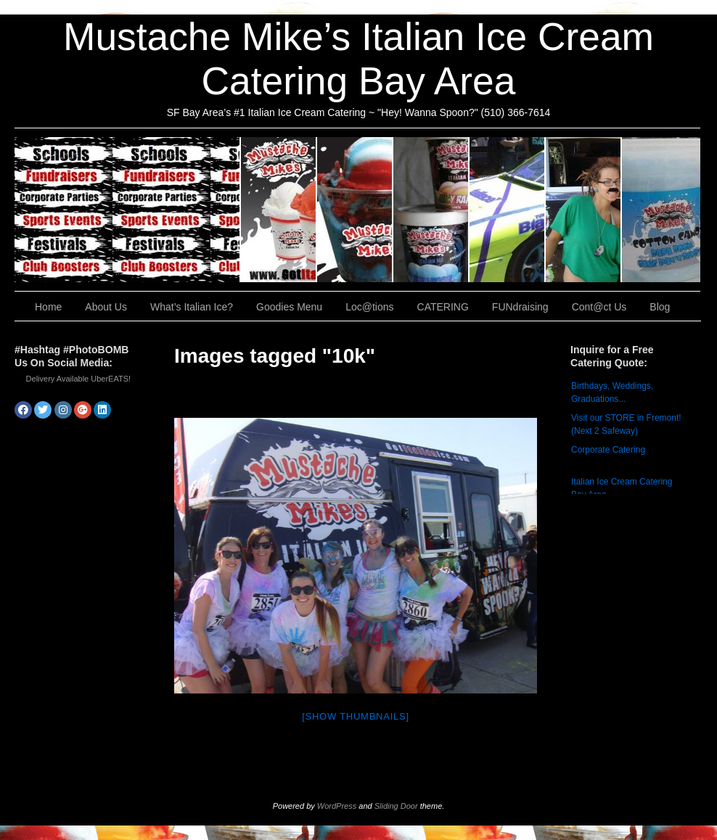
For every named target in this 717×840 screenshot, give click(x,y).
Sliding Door (396, 806)
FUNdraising (584, 209)
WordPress (336, 806)
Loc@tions (508, 209)
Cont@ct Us (661, 209)
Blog (660, 307)
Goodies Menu (431, 209)
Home (48, 307)
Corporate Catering (608, 450)
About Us (279, 209)
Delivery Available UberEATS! (78, 378)
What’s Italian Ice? (355, 209)
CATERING (128, 209)
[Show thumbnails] (355, 716)
